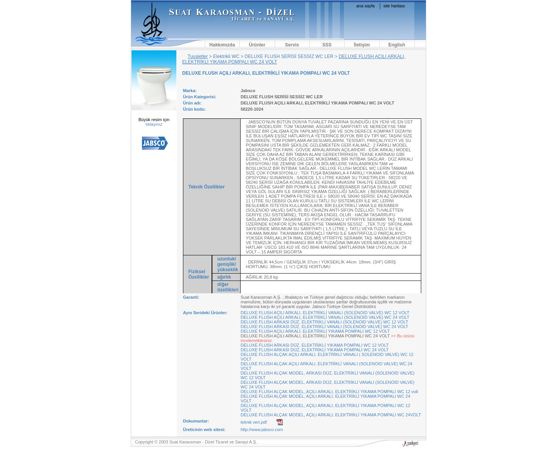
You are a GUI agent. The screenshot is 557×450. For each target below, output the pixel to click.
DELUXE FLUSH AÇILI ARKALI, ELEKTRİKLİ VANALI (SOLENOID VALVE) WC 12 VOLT (325, 312)
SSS (326, 45)
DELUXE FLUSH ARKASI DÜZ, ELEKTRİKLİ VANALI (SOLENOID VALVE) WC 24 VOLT (324, 326)
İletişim (362, 45)
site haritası (394, 5)
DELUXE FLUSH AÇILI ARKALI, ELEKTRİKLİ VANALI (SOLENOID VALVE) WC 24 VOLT (325, 317)
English (396, 45)
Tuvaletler (198, 56)
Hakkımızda (222, 45)
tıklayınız (153, 124)
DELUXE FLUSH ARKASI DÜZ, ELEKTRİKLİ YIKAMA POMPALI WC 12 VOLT (315, 345)
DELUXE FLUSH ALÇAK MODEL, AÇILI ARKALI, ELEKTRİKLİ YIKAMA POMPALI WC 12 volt (329, 391)
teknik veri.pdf (254, 422)
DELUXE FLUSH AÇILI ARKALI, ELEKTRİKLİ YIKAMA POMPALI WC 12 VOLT (315, 331)
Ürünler (257, 45)
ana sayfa (365, 5)
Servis (292, 45)
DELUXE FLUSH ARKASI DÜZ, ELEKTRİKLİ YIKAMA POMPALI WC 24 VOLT (315, 349)
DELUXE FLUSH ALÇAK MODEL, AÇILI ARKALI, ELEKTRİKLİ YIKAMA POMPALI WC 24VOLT (331, 414)
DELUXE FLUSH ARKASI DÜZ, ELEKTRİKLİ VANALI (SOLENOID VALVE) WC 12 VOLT (324, 322)
